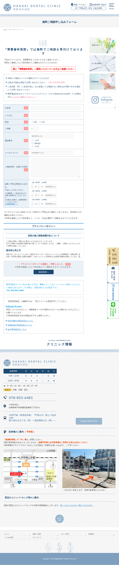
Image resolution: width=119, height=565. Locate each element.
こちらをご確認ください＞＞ (23, 97)
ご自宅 (36, 140)
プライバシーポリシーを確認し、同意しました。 (46, 267)
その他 (36, 146)
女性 (43, 122)
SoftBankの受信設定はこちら (20, 329)
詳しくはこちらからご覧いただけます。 (77, 509)
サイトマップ (37, 537)
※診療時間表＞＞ (11, 208)
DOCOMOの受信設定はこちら (20, 324)
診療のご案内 (37, 534)
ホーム (7, 534)
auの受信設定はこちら (17, 333)
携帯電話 (37, 143)
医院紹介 (91, 534)
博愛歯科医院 (58, 559)
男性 (35, 122)
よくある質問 (9, 537)
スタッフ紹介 (65, 534)
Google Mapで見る (88, 425)
